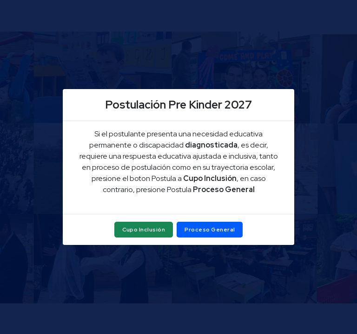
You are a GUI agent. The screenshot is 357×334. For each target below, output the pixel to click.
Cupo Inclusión (143, 229)
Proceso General (210, 229)
